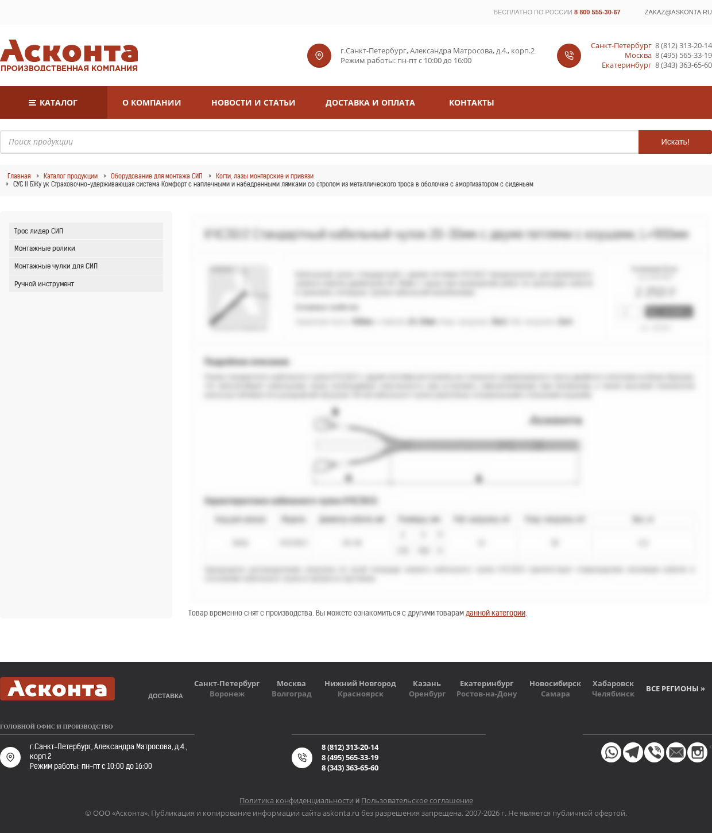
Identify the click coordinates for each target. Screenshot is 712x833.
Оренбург (427, 693)
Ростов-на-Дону (486, 693)
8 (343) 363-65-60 (683, 65)
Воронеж (227, 693)
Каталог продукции (71, 176)
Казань (427, 683)
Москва (291, 683)
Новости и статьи (253, 102)
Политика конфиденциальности (296, 800)
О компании (151, 102)
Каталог (59, 102)
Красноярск (361, 693)
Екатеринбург (486, 683)
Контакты (471, 102)
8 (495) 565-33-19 (683, 55)
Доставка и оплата (370, 102)
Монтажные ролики (44, 248)
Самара (555, 693)
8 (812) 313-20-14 (683, 45)
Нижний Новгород (360, 683)
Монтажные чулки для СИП (56, 266)
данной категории (495, 613)
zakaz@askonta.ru (678, 12)
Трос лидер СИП (38, 231)
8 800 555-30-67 (597, 12)
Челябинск (613, 693)
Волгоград (292, 693)
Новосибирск (555, 683)
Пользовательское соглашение (417, 800)
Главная (18, 176)
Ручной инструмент (44, 283)
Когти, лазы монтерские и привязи (265, 176)
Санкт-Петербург (227, 683)
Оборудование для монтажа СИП (157, 176)
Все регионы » (675, 688)
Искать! (675, 141)
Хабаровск (613, 683)
